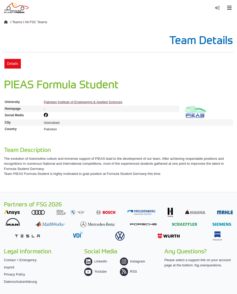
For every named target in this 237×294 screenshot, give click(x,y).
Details (12, 64)
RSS (128, 271)
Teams (17, 22)
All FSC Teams (36, 22)
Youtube (95, 271)
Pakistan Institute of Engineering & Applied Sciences (83, 102)
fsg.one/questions (208, 265)
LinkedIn (95, 261)
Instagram (132, 261)
